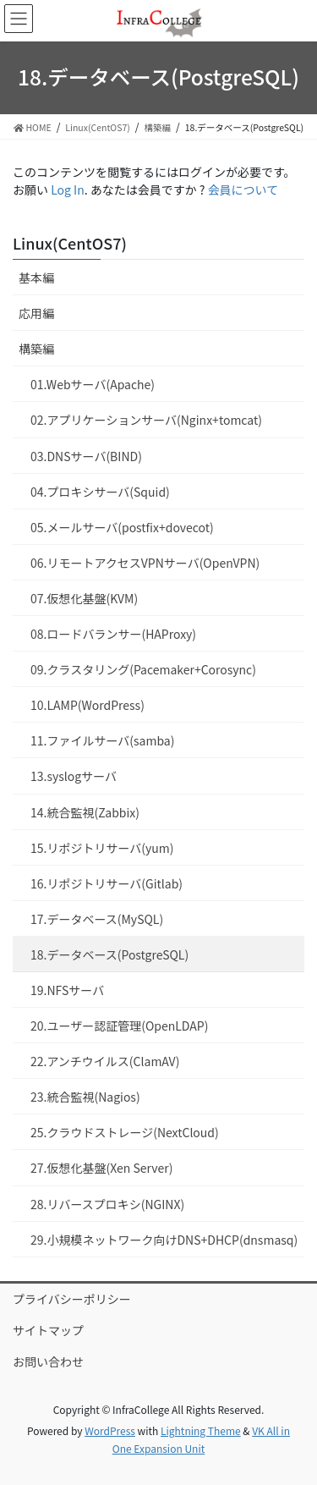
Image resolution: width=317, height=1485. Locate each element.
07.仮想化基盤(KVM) (84, 598)
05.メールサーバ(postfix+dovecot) (122, 527)
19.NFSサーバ (67, 990)
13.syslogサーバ (73, 775)
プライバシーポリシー (72, 1298)
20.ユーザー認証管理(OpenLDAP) (119, 1025)
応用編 (36, 313)
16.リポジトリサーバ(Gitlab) (106, 883)
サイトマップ (48, 1330)
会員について (243, 189)
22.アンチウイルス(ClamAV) (104, 1061)
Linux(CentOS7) (70, 243)
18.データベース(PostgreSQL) (109, 954)
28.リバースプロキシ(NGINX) (107, 1204)
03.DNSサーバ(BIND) (86, 456)
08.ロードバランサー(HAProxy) (113, 633)
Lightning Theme (201, 1430)
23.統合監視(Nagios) (85, 1096)
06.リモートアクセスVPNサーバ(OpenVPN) (145, 562)
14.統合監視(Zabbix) (84, 812)
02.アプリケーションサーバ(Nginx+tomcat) (146, 419)
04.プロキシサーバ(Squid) (100, 491)
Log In (68, 189)
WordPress (110, 1430)
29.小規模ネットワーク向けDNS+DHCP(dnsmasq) (164, 1239)
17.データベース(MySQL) (96, 918)
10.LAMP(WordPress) (87, 704)
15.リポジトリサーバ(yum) (102, 847)
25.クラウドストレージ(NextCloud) (124, 1132)
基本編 (36, 277)
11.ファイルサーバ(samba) (102, 740)
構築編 (36, 348)
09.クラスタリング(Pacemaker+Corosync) (143, 669)
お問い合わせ (48, 1361)
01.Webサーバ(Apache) (92, 384)
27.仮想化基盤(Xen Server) (101, 1167)
